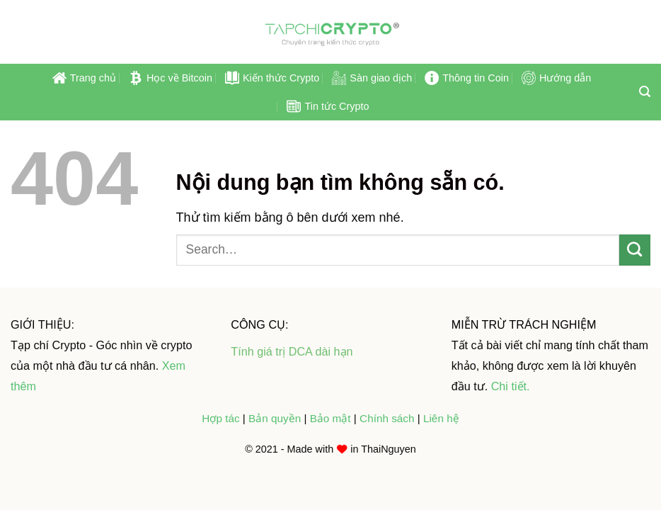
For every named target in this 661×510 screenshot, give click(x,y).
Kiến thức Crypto (272, 78)
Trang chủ (84, 78)
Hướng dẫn (556, 78)
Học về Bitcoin (170, 78)
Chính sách (387, 418)
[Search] (644, 92)
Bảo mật (332, 418)
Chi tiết (509, 386)
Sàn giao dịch (372, 78)
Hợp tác (220, 418)
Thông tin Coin (467, 78)
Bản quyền (276, 418)
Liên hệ (441, 418)
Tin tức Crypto (328, 106)
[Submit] (634, 250)
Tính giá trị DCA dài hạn (291, 351)
